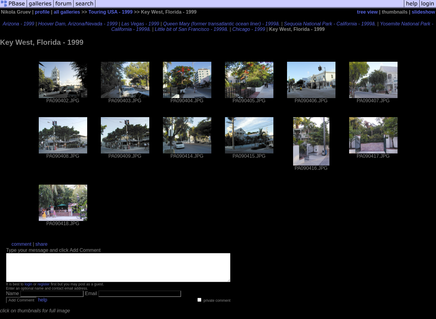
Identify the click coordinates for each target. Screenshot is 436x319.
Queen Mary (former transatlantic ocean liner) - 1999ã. (221, 23)
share (41, 244)
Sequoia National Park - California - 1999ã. (330, 23)
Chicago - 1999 (248, 29)
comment (21, 244)
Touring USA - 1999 (110, 12)
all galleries (67, 12)
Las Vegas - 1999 (140, 23)
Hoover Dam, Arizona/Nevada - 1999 (77, 23)
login (28, 290)
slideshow (423, 12)
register (44, 290)
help (42, 305)
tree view (367, 12)
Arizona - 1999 (18, 23)
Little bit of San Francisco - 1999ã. (191, 29)
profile (42, 12)
